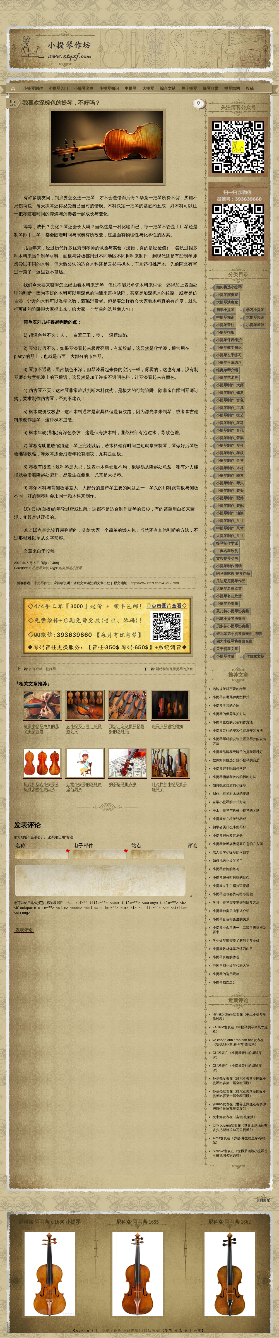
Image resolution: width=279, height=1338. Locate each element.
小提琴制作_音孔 (230, 430)
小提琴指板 (225, 332)
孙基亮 (218, 1078)
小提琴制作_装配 (230, 506)
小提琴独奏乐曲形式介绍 (231, 911)
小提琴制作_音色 (230, 400)
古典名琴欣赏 (227, 551)
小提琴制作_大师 (230, 385)
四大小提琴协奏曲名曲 (234, 641)
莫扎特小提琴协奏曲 (232, 611)
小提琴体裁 (225, 656)
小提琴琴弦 (255, 325)
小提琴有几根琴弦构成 (229, 819)
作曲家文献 (255, 656)
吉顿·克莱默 (245, 1117)
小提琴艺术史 (227, 378)
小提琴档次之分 (224, 982)
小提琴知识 (109, 88)
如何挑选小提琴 (70, 568)
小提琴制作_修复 (230, 393)
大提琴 (148, 88)
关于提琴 (189, 88)
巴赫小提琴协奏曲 (230, 619)
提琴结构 (232, 88)
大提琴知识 (255, 317)
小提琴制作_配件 (230, 498)
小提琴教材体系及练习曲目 (233, 949)
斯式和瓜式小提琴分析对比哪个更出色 (41, 786)
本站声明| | (133, 1330)
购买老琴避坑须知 (167, 726)
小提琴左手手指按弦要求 (231, 886)
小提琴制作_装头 (230, 490)
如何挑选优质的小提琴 (229, 785)
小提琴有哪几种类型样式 (231, 697)
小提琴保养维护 (229, 340)
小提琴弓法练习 (229, 362)
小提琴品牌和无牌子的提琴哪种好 (238, 752)
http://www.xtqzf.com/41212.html (155, 583)
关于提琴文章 (227, 649)
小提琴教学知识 (229, 347)
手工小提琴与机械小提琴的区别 (236, 810)
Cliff (215, 1053)
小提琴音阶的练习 (226, 869)
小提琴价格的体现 (226, 957)
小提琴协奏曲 (227, 603)
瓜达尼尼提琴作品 (230, 581)
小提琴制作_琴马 (230, 423)
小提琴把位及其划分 (228, 836)
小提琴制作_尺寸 (230, 521)
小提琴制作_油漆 (230, 513)
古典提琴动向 (227, 558)
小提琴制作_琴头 (230, 483)
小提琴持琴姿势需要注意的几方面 (238, 844)
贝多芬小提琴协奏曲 (232, 626)
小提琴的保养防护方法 (229, 714)
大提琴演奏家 (227, 302)
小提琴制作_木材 (230, 468)
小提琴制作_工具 (230, 408)
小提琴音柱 (225, 325)
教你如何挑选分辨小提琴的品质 (236, 760)
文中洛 (218, 1117)
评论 (192, 845)
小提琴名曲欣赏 (229, 596)
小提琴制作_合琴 (230, 460)
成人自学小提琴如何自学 (231, 852)
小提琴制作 (33, 88)
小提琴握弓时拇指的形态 (231, 877)
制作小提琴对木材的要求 (231, 794)
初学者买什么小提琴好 (229, 827)
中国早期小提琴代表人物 (231, 966)
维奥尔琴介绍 (227, 370)
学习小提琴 (255, 310)
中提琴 (130, 88)
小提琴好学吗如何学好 (229, 769)
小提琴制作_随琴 (230, 475)
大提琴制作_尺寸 (230, 536)
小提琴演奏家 (227, 295)
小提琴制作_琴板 (230, 453)
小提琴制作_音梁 (230, 438)
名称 (20, 845)
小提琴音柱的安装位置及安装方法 (238, 731)
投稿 (250, 88)
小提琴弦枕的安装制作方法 (233, 722)
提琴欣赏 (210, 88)
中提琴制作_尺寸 (230, 528)
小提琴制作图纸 (229, 566)
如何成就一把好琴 (42, 669)
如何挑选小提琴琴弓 (228, 861)
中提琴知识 (225, 317)
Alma (216, 1138)
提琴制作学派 (227, 543)
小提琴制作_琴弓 (230, 445)
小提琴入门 (58, 88)
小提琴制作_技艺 (230, 415)
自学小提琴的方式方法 (229, 802)
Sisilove (218, 1151)
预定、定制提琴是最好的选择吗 (126, 728)
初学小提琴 (225, 310)
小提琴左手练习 (229, 355)
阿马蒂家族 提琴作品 (233, 573)
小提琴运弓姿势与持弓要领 (233, 894)
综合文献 (167, 88)
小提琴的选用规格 (226, 974)
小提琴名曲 (83, 88)
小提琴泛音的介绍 (226, 705)
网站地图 (152, 1330)
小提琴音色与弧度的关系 (231, 919)
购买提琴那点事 (122, 784)
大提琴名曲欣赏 (229, 588)
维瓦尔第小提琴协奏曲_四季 (239, 634)
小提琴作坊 (42, 583)
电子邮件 (83, 845)
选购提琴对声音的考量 (229, 689)
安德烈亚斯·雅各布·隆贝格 (235, 1044)
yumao (218, 1104)
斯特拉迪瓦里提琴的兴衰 (174, 669)
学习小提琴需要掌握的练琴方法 (236, 902)
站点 (136, 845)
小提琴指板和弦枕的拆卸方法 (234, 777)
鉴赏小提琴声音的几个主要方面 (41, 728)
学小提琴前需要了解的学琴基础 (236, 940)
